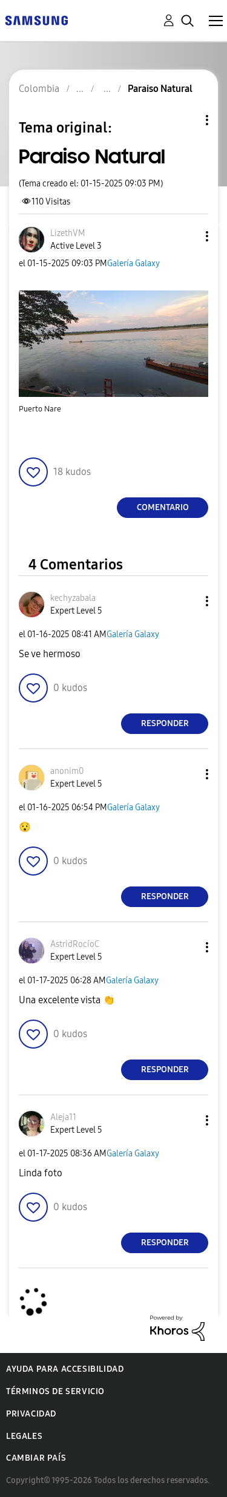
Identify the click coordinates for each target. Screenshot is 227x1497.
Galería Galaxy (133, 263)
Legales (24, 1436)
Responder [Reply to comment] (165, 723)
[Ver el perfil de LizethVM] (67, 233)
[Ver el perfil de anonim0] (67, 771)
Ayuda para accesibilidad (64, 1369)
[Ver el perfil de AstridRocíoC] (74, 944)
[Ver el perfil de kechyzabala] (73, 598)
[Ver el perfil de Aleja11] (63, 1117)
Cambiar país (36, 1458)
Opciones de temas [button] (186, 120)
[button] (187, 236)
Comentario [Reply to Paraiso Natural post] (163, 507)
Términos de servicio (55, 1391)
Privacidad (31, 1414)
